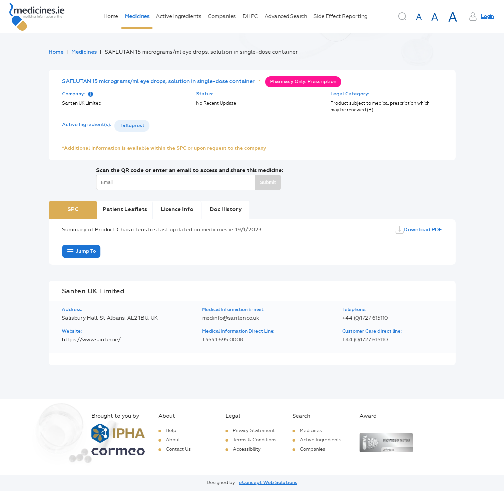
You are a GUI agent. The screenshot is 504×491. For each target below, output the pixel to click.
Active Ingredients (178, 16)
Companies (222, 16)
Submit (268, 182)
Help (171, 430)
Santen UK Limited (81, 103)
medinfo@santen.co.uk (230, 318)
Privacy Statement (254, 430)
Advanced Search (286, 16)
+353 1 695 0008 (222, 340)
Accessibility (247, 449)
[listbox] (131, 126)
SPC (72, 209)
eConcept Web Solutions (268, 482)
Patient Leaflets (125, 209)
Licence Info (177, 209)
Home (110, 16)
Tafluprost (131, 125)
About (173, 440)
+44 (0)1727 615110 (365, 318)
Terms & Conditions (255, 440)
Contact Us (178, 449)
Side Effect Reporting (341, 16)
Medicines (137, 16)
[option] (131, 126)
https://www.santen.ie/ (91, 340)
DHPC (250, 16)
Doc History (225, 209)
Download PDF (419, 230)
